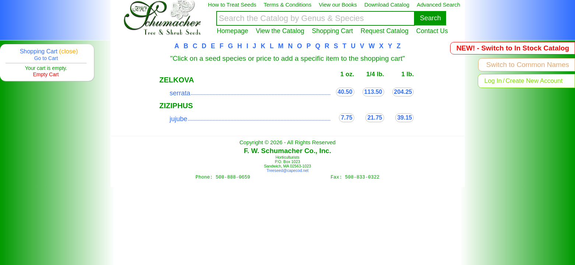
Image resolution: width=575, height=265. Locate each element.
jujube (178, 119)
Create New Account (533, 80)
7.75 (346, 117)
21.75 (374, 117)
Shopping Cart (332, 31)
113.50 (373, 92)
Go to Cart (46, 58)
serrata (180, 93)
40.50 (345, 92)
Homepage (232, 31)
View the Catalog (280, 31)
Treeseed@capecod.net (287, 170)
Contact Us (432, 31)
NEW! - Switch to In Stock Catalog (512, 48)
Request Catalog (385, 31)
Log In (493, 80)
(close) (68, 51)
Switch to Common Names (527, 64)
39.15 (404, 117)
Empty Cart (46, 74)
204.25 (403, 92)
